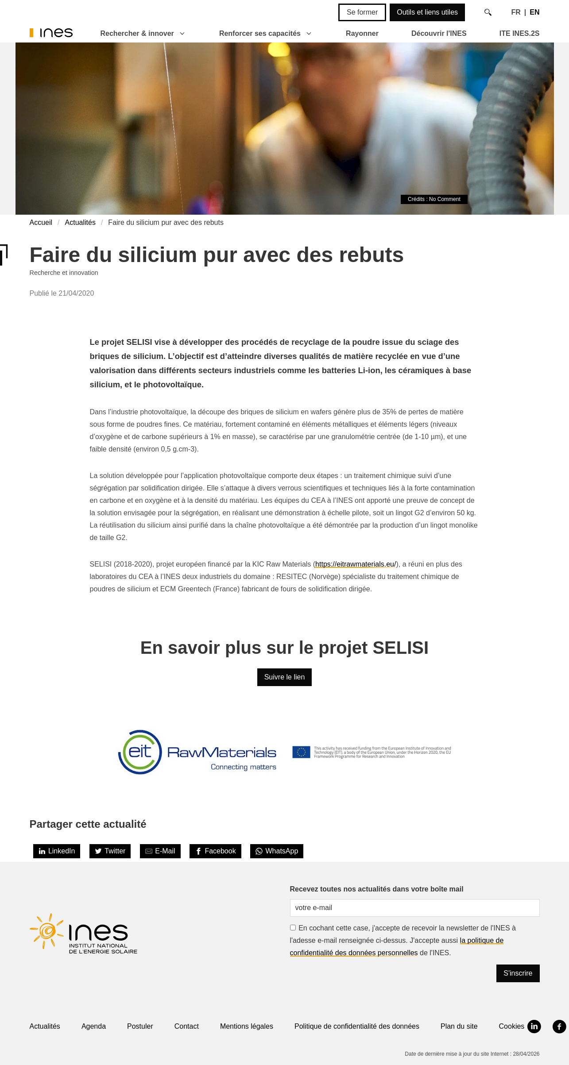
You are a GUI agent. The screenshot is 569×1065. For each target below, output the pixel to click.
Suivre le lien (284, 677)
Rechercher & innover (137, 33)
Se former (362, 12)
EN (534, 12)
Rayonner (362, 33)
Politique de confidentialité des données (356, 1026)
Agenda (93, 1026)
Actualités (80, 222)
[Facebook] (215, 851)
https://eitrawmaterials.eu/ (355, 564)
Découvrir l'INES (439, 33)
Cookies (512, 1026)
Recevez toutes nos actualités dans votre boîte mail (377, 889)
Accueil (41, 222)
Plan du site (459, 1026)
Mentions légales (246, 1026)
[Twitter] (110, 851)
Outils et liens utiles (427, 12)
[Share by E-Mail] (160, 851)
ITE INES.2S (519, 33)
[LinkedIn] (57, 851)
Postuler (140, 1026)
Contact (186, 1026)
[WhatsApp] (276, 851)
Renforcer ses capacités (260, 33)
